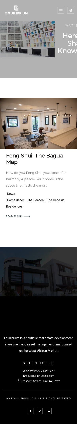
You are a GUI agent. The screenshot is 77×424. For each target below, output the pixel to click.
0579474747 (48, 370)
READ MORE (18, 216)
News (11, 194)
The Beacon (35, 200)
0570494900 (30, 370)
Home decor (15, 200)
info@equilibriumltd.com (39, 375)
